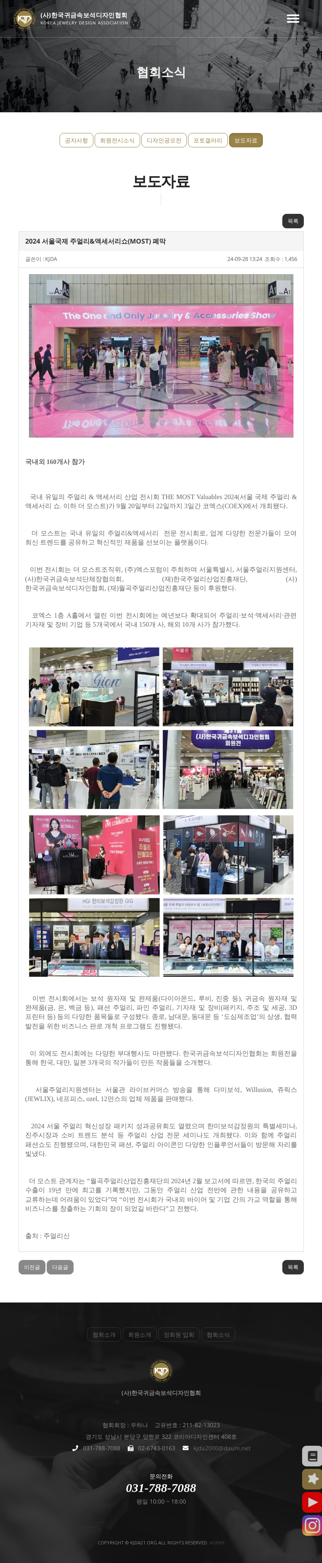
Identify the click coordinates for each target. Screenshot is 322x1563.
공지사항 (76, 140)
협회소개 (104, 1334)
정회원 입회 (179, 1334)
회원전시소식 (117, 140)
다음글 (60, 1267)
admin (217, 1542)
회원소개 (139, 1334)
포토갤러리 (207, 140)
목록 (293, 221)
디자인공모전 (164, 140)
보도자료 (246, 140)
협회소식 (218, 1334)
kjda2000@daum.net (221, 1448)
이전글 (32, 1267)
